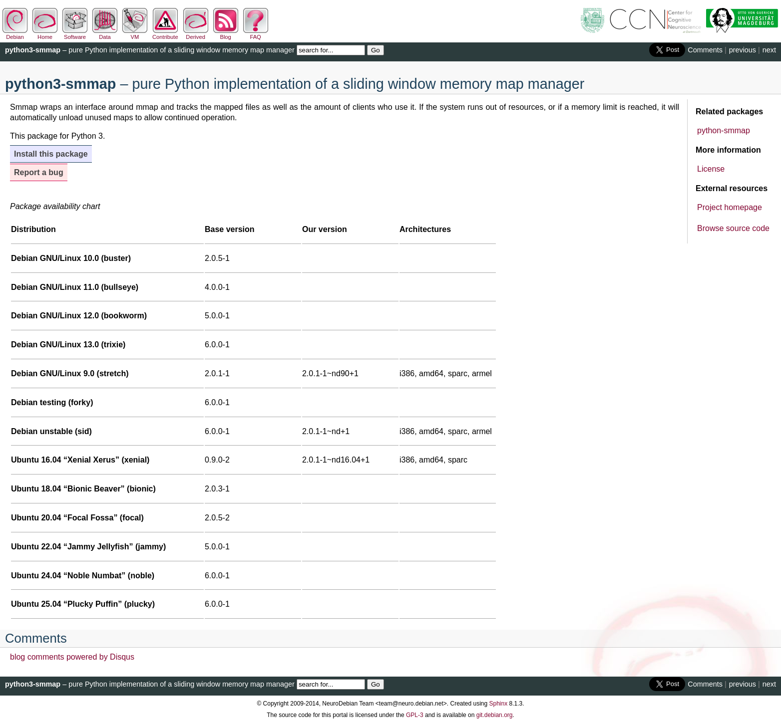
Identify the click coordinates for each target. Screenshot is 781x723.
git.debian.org (494, 715)
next (769, 50)
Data (104, 34)
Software (74, 34)
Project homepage (729, 207)
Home (44, 34)
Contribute (165, 34)
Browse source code (733, 228)
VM (134, 34)
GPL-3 (414, 715)
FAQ (255, 34)
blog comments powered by (72, 657)
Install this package (51, 154)
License (711, 169)
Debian (14, 34)
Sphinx (498, 703)
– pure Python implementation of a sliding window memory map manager (150, 50)
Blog (225, 34)
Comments (705, 50)
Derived (195, 34)
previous (742, 50)
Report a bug (38, 172)
